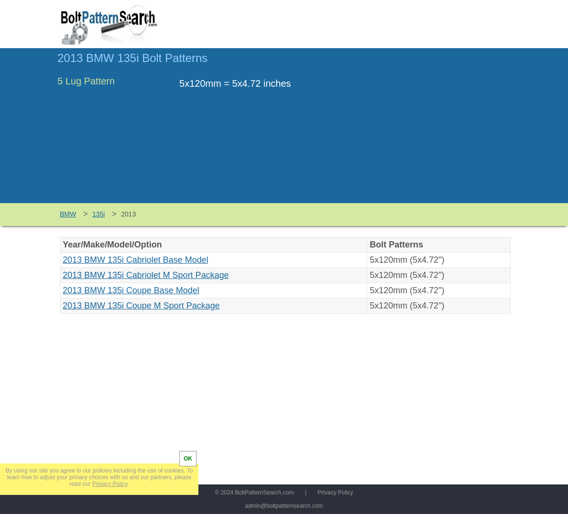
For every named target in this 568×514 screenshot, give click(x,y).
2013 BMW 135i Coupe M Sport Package (141, 305)
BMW (68, 214)
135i (99, 214)
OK (188, 458)
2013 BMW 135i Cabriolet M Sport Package (146, 275)
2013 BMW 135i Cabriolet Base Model (135, 260)
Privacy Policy (335, 492)
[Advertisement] (431, 130)
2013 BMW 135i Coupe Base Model (131, 290)
